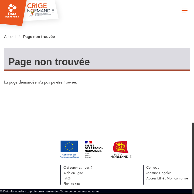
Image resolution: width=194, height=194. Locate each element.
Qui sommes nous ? (77, 167)
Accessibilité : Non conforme (167, 178)
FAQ (66, 178)
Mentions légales (158, 172)
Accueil (10, 36)
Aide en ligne (73, 172)
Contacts (152, 167)
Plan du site (71, 183)
